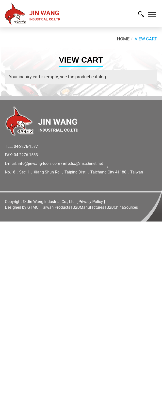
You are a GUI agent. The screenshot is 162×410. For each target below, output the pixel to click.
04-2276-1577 (26, 146)
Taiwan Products (55, 207)
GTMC (32, 207)
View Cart (146, 38)
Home (123, 38)
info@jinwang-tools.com (39, 163)
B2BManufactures (88, 207)
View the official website (49, 287)
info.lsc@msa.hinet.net (83, 163)
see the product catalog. (83, 76)
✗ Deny (7, 243)
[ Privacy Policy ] (91, 201)
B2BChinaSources (122, 207)
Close (5, 224)
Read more (12, 287)
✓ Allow (8, 237)
